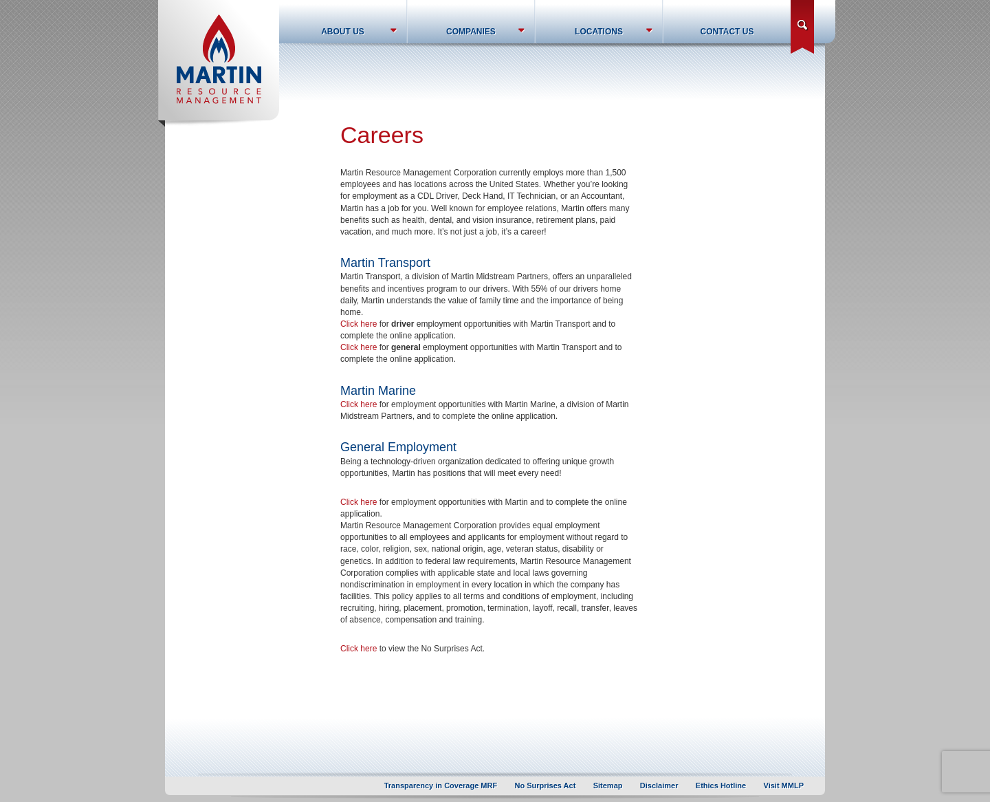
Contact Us (727, 31)
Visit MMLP (784, 785)
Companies (471, 31)
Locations (599, 31)
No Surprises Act (545, 785)
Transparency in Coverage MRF (440, 785)
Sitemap (608, 785)
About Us (342, 31)
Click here (358, 324)
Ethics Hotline (721, 785)
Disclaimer (659, 785)
